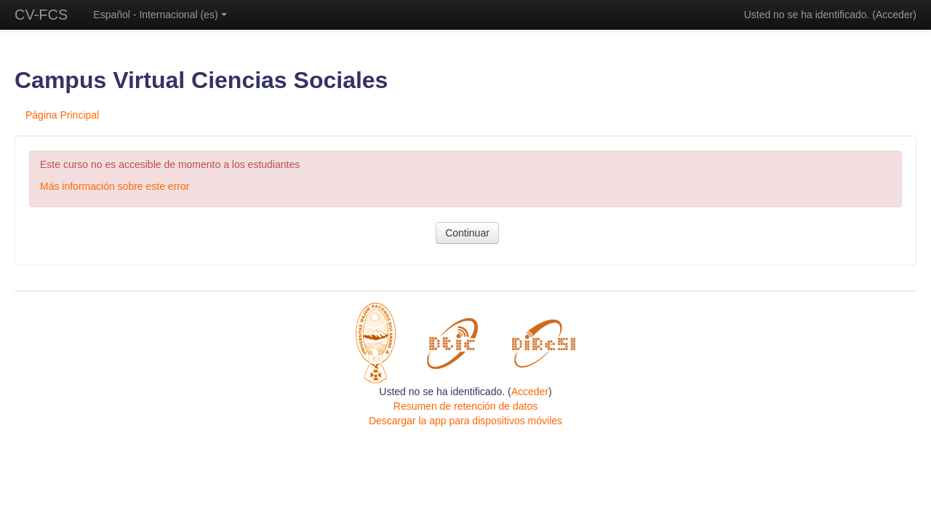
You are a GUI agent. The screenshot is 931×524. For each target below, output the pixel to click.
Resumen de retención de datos (465, 406)
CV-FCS (41, 15)
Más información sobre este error (114, 186)
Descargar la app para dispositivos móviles (465, 420)
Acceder (894, 14)
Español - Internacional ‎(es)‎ (159, 14)
